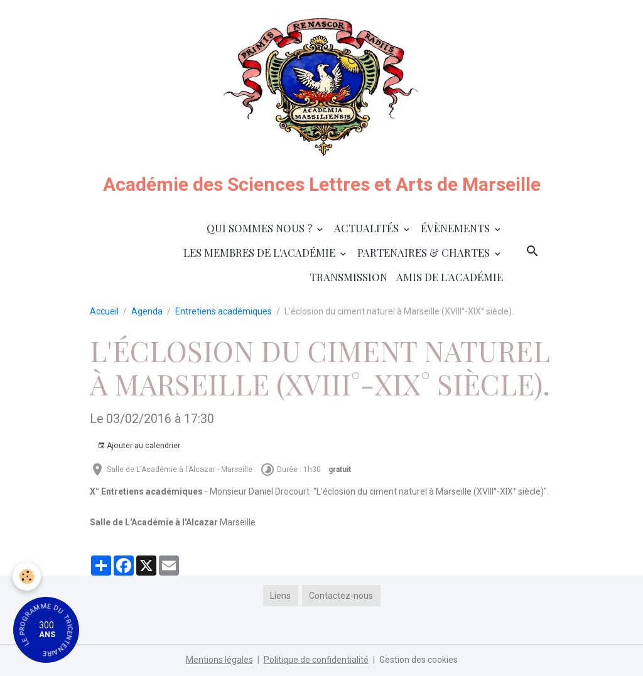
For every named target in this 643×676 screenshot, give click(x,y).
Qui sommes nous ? (261, 228)
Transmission (348, 277)
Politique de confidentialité (316, 660)
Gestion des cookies (418, 660)
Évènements (456, 228)
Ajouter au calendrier (138, 446)
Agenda (147, 311)
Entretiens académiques (223, 311)
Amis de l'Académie (449, 277)
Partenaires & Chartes (424, 252)
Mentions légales (219, 660)
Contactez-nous (341, 596)
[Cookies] (27, 576)
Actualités (367, 228)
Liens (280, 596)
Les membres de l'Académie (260, 252)
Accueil (104, 311)
